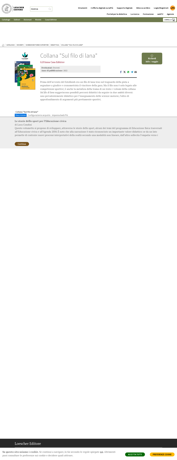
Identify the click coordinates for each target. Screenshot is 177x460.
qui (101, 451)
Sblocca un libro (143, 3)
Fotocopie (136, 437)
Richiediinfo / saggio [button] (152, 33)
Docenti (20, 19)
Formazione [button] (148, 9)
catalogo (10, 19)
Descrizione (20, 89)
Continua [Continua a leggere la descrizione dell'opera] (22, 118)
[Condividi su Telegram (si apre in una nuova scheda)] (132, 46)
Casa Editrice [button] (51, 14)
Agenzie (170, 9)
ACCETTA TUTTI (134, 454)
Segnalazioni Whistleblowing (143, 428)
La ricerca (135, 9)
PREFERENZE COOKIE (161, 454)
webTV (160, 9)
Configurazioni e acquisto (39, 89)
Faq (95, 434)
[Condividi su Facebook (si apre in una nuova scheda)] (121, 46)
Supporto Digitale (125, 3)
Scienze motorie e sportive (37, 19)
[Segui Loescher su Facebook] (17, 449)
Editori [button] (17, 14)
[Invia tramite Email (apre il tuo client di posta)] (135, 46)
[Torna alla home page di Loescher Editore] (13, 6)
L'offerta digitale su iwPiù (102, 3)
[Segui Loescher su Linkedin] (25, 449)
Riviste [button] (38, 14)
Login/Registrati (161, 3)
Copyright (135, 431)
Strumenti (82, 3)
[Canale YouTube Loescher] (30, 449)
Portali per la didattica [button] (117, 9)
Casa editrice (99, 425)
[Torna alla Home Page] (3, 19)
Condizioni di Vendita (140, 434)
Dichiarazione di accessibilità (143, 440)
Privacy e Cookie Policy (141, 425)
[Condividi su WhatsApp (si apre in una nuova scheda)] (128, 46)
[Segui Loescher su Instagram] (21, 449)
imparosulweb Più (60, 89)
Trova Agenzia (99, 428)
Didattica (55, 19)
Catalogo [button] (6, 14)
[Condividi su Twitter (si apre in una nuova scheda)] (124, 46)
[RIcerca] (49, 6)
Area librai (97, 431)
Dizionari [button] (28, 14)
